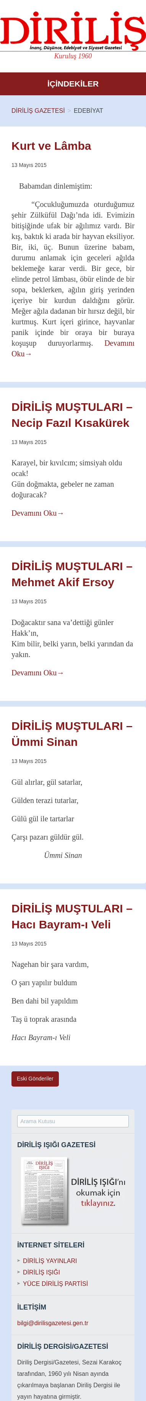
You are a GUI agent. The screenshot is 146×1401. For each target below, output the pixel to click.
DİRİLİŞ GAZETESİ (38, 110)
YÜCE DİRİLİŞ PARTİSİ (55, 1284)
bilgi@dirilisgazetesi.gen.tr (52, 1323)
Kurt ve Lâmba (51, 145)
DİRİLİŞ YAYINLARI (50, 1261)
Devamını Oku (37, 513)
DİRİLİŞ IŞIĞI (41, 1272)
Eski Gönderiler (35, 1079)
